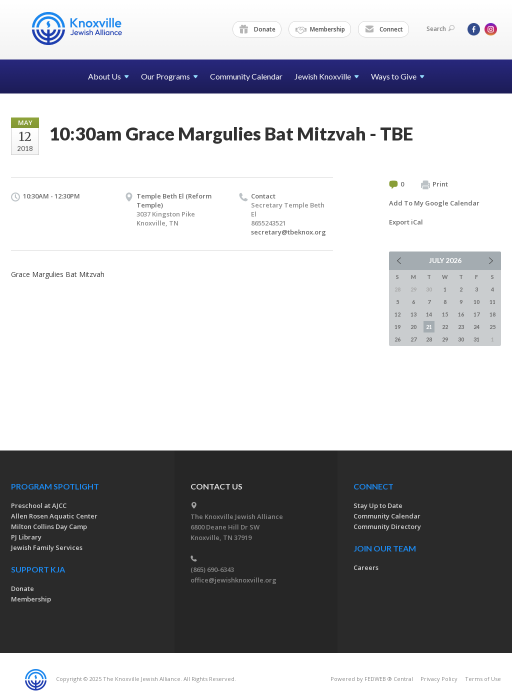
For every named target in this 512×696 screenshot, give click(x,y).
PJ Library (26, 537)
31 (477, 339)
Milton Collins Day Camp (49, 526)
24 (477, 327)
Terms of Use (483, 678)
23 (461, 327)
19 (397, 327)
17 (477, 314)
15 (445, 314)
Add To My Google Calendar (434, 203)
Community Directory (387, 526)
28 (429, 339)
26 (397, 339)
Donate (258, 29)
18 (493, 314)
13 (413, 314)
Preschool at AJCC (38, 505)
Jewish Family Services (46, 547)
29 (445, 339)
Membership (320, 29)
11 (493, 301)
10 (477, 301)
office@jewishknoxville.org (233, 580)
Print (434, 185)
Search (440, 28)
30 (461, 339)
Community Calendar (246, 76)
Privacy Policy (439, 678)
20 (413, 327)
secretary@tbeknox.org (288, 232)
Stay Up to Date (378, 505)
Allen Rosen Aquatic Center (54, 516)
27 (413, 339)
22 (445, 327)
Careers (366, 567)
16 (461, 314)
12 (397, 314)
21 (429, 327)
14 (429, 314)
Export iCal (406, 222)
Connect (384, 29)
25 (493, 327)
